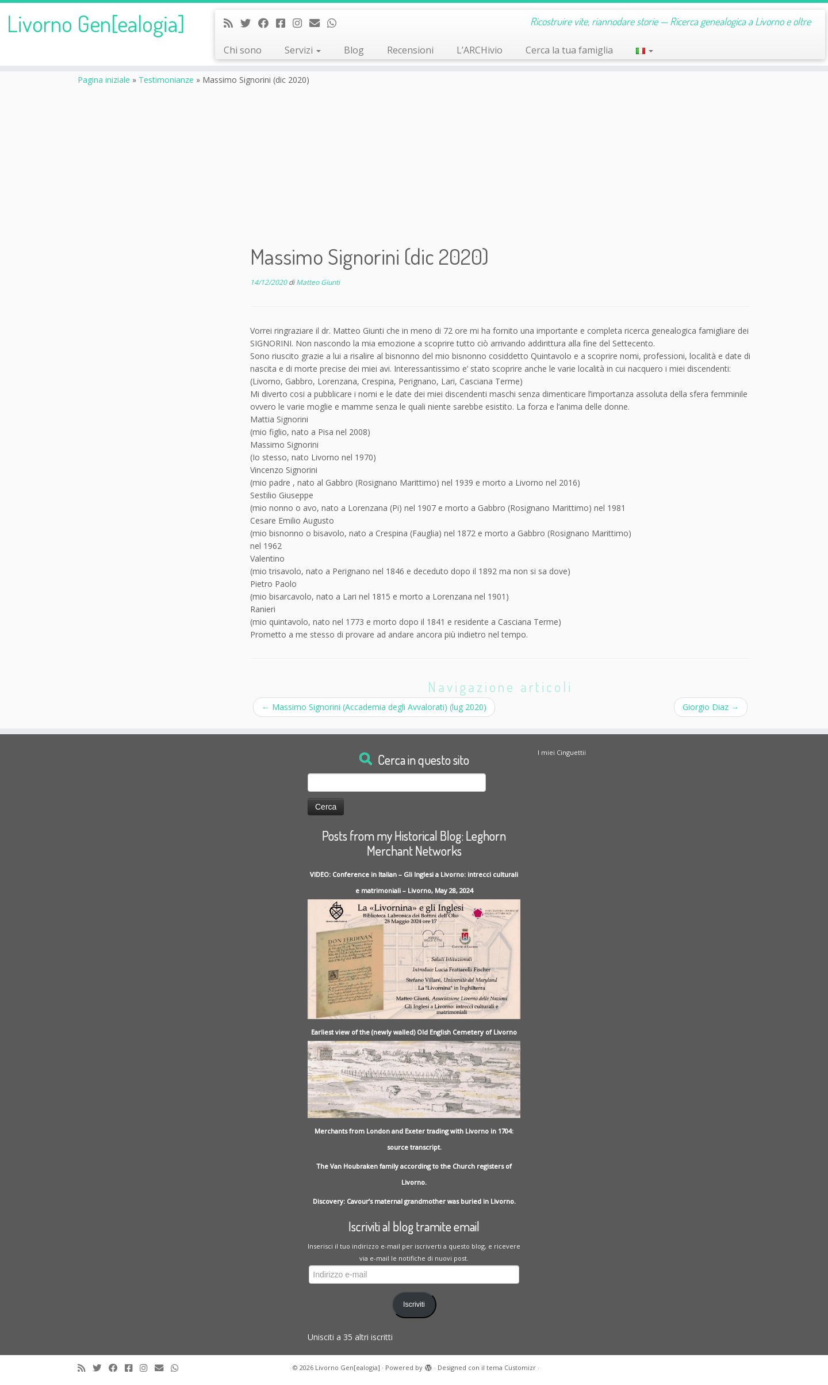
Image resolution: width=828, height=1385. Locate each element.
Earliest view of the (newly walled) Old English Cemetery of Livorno (414, 1032)
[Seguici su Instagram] (301, 23)
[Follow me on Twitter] (249, 23)
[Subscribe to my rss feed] (232, 23)
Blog (354, 50)
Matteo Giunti (318, 282)
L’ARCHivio (480, 50)
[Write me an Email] (318, 23)
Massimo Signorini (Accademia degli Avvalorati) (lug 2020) (374, 706)
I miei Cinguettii (562, 752)
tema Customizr (511, 1367)
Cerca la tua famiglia (569, 50)
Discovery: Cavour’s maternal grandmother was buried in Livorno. (414, 1201)
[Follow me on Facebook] (267, 23)
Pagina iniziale (104, 79)
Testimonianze (166, 79)
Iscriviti (414, 1304)
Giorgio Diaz (711, 706)
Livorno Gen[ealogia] (96, 23)
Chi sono (243, 50)
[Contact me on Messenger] (284, 23)
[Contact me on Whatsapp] (335, 23)
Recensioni (410, 50)
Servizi (303, 50)
